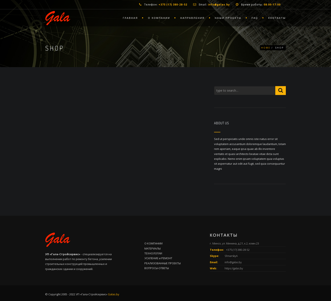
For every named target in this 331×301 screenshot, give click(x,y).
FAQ (255, 18)
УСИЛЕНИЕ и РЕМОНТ (158, 258)
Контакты (277, 18)
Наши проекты (228, 18)
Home (265, 47)
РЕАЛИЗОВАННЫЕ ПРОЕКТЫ (162, 263)
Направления (192, 18)
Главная (130, 18)
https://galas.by (234, 268)
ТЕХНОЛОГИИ (153, 253)
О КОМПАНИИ (153, 243)
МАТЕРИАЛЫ (152, 248)
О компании (159, 18)
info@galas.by (233, 262)
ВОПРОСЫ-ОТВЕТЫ (156, 268)
